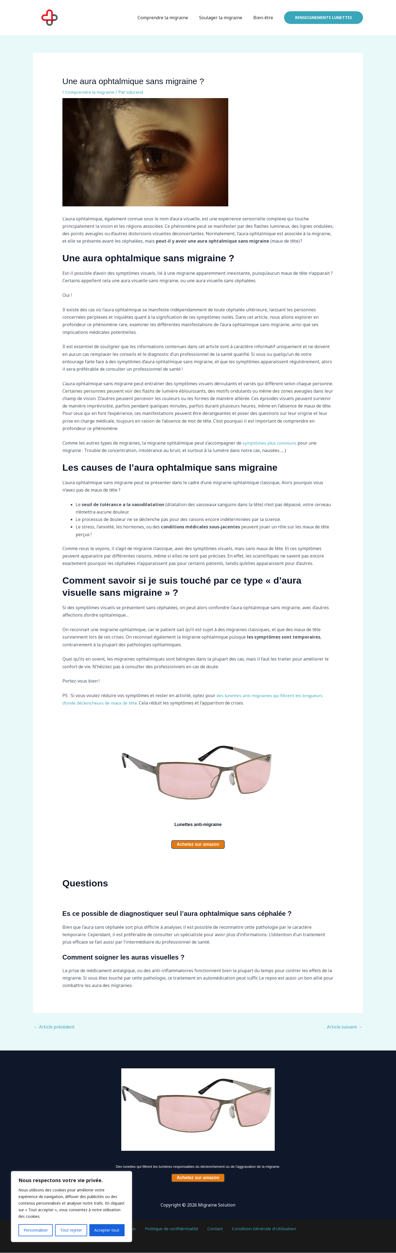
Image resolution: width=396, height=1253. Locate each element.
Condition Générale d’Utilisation (258, 1229)
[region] (71, 1206)
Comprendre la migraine (168, 18)
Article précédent (54, 1027)
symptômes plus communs (270, 443)
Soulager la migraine (224, 18)
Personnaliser (36, 1230)
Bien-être (264, 18)
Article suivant (344, 1027)
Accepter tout (106, 1230)
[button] (323, 17)
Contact (213, 1229)
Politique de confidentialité (172, 1229)
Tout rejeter (71, 1230)
